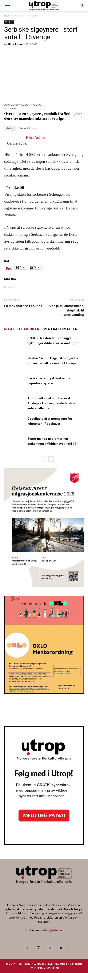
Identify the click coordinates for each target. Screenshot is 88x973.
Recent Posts (27, 128)
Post (9, 267)
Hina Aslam (15, 44)
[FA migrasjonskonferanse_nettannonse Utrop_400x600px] (44, 585)
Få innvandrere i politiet (23, 306)
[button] (82, 5)
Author (10, 128)
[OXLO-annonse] (44, 692)
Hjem (7, 15)
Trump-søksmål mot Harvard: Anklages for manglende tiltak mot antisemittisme (53, 403)
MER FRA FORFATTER (60, 329)
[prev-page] (44, 459)
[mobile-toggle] (7, 5)
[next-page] (51, 459)
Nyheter (19, 15)
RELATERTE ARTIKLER (21, 329)
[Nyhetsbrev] (44, 843)
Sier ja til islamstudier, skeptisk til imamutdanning (66, 310)
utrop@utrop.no (53, 930)
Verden (32, 15)
